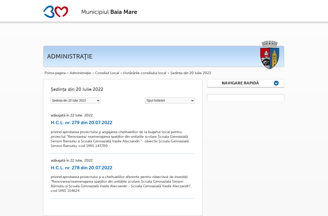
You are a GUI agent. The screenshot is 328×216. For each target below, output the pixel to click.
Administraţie (80, 73)
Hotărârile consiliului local (144, 73)
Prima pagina (55, 73)
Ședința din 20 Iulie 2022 (190, 73)
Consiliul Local (107, 73)
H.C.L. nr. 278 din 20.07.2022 (81, 168)
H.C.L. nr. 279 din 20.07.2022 (81, 122)
